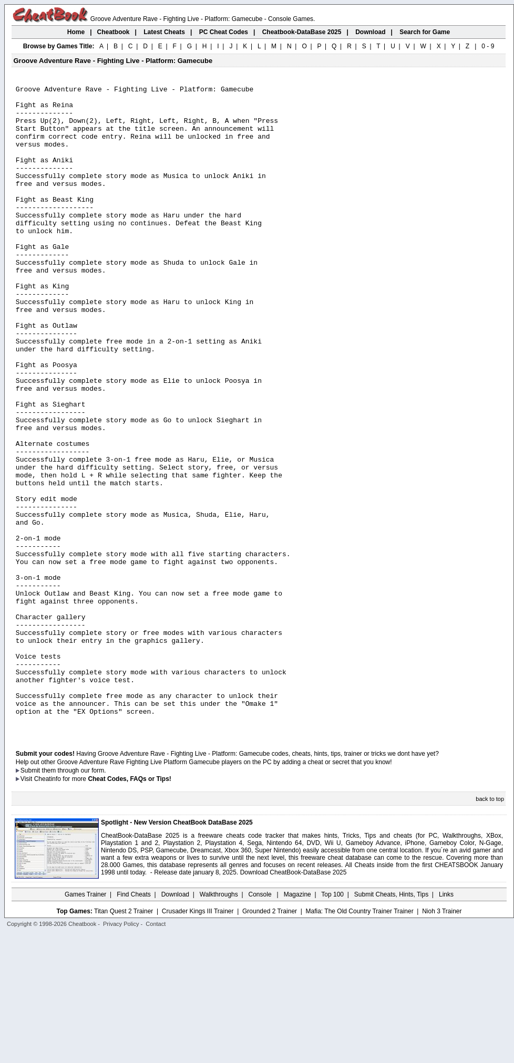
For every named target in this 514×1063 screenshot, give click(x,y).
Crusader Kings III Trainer (198, 1040)
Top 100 (332, 1023)
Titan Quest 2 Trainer (123, 1040)
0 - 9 (487, 46)
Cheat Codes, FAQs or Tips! (129, 908)
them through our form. (74, 899)
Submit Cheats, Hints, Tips (391, 1023)
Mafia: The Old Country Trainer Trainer (360, 1040)
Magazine (297, 1023)
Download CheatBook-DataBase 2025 (293, 1001)
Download (175, 1023)
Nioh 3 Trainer (441, 1040)
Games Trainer (85, 1023)
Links (446, 1023)
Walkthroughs (219, 1023)
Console (261, 1023)
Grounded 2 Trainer (269, 1040)
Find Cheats (134, 1023)
